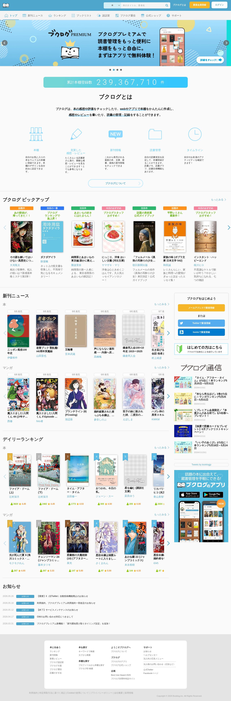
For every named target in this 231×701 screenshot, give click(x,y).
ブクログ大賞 (56, 666)
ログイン (219, 5)
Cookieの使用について (78, 693)
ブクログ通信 (56, 669)
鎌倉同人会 (129, 355)
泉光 (69, 563)
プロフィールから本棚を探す (91, 665)
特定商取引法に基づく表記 (52, 693)
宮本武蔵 (70, 354)
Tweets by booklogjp (201, 464)
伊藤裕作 (12, 357)
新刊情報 (54, 655)
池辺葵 (69, 419)
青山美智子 (159, 496)
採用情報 (129, 693)
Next (226, 43)
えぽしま (128, 419)
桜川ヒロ (199, 265)
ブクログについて (122, 183)
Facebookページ (151, 673)
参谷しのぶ (100, 419)
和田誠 (167, 265)
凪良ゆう (130, 495)
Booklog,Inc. (178, 696)
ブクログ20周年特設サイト (123, 679)
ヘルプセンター (150, 655)
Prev (5, 43)
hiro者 (39, 421)
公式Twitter (148, 670)
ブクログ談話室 (57, 662)
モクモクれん (16, 563)
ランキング (55, 651)
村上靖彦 (157, 358)
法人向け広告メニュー (153, 659)
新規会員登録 (199, 5)
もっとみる (218, 199)
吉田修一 (72, 496)
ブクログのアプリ (119, 661)
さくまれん (102, 563)
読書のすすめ (56, 673)
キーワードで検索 (86, 651)
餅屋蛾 (44, 261)
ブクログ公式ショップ (121, 665)
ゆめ (156, 563)
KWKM (156, 419)
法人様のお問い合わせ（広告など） (159, 664)
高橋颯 (98, 356)
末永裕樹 (130, 564)
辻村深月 (14, 496)
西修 (9, 421)
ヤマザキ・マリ (111, 265)
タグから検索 (85, 655)
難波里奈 (76, 265)
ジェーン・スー (104, 496)
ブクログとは (179, 5)
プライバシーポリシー (101, 693)
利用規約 (33, 693)
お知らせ (147, 651)
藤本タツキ (44, 564)
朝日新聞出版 (140, 265)
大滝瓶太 (15, 265)
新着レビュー (56, 659)
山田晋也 (41, 355)
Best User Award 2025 (121, 675)
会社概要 (118, 693)
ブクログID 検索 (86, 668)
